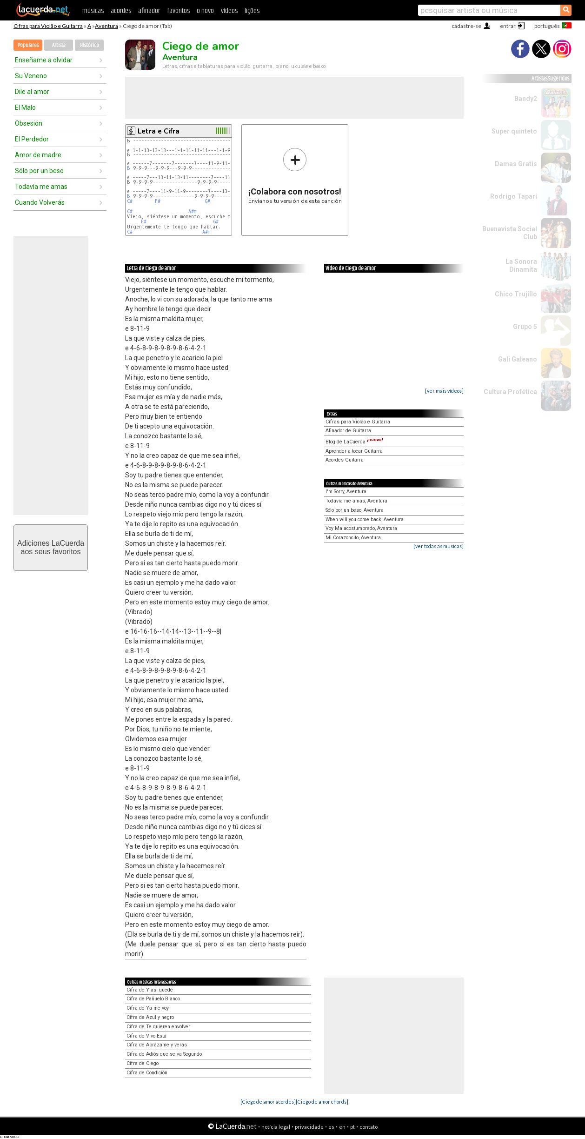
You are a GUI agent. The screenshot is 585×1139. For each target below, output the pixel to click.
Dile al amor (32, 91)
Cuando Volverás (40, 202)
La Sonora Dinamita (521, 265)
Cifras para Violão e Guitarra (48, 25)
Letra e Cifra (158, 131)
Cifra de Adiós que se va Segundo (164, 1054)
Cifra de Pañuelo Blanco (153, 999)
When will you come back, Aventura (365, 519)
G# (207, 201)
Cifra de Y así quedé (149, 990)
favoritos (178, 11)
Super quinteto (514, 131)
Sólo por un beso (39, 170)
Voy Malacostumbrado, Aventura (361, 528)
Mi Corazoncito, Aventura (353, 538)
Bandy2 (525, 98)
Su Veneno (31, 76)
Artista (59, 45)
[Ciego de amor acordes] (268, 1102)
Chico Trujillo (516, 294)
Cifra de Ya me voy (147, 1008)
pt (352, 1127)
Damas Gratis (516, 164)
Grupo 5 (525, 326)
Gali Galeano (517, 359)
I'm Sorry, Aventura (346, 492)
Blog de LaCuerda (354, 442)
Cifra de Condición (146, 1073)
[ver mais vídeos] (444, 391)
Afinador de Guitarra (348, 431)
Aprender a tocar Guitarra (354, 451)
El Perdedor (32, 139)
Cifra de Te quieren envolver (158, 1027)
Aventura (106, 25)
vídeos (229, 11)
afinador (149, 11)
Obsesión (28, 123)
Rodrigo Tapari (513, 196)
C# (130, 201)
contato (368, 1127)
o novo (205, 11)
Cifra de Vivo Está (146, 1036)
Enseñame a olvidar (44, 60)
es (331, 1127)
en (342, 1127)
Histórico (89, 45)
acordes (121, 11)
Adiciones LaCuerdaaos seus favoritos (50, 547)
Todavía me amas (41, 186)
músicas (93, 11)
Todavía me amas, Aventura (356, 501)
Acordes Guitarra (345, 460)
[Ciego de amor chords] (322, 1102)
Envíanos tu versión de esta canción (295, 176)
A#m (192, 211)
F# (157, 201)
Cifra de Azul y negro (150, 1017)
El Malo (25, 107)
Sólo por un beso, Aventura (355, 510)
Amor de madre (38, 155)
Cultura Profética (510, 391)
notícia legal (275, 1127)
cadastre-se (466, 25)
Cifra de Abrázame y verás (156, 1045)
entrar (508, 25)
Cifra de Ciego (142, 1063)
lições (252, 11)
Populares (28, 45)
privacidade (309, 1127)
